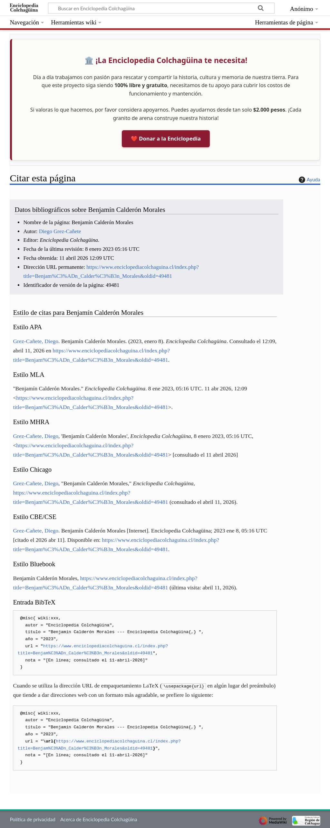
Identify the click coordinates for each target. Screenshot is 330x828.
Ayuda (308, 180)
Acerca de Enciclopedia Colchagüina (98, 819)
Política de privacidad (32, 819)
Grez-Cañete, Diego (35, 341)
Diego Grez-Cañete (60, 231)
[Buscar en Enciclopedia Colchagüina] (161, 8)
